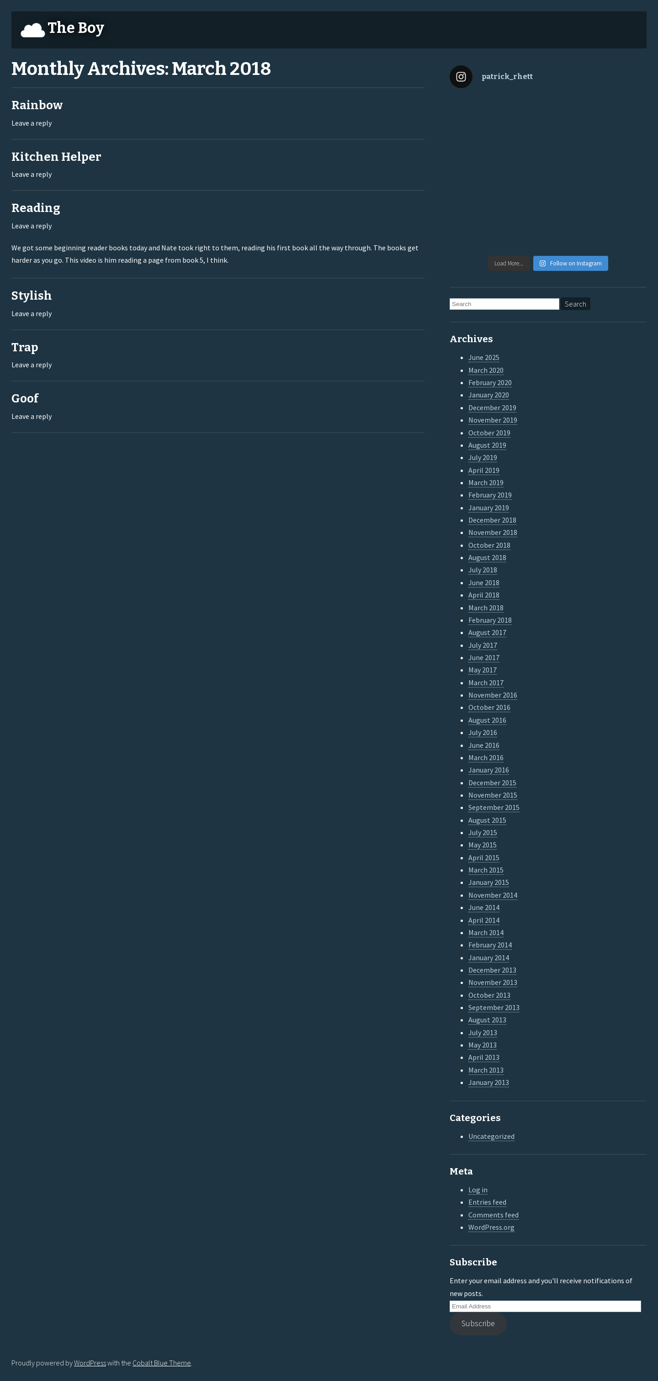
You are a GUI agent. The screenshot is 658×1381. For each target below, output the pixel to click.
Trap (24, 347)
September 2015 (494, 807)
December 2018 (492, 519)
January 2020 (488, 394)
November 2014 (492, 895)
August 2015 (487, 820)
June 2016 (483, 745)
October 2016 (489, 707)
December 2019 (492, 407)
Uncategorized (491, 1136)
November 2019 (492, 419)
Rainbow (37, 105)
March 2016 (486, 757)
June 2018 (483, 582)
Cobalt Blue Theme (162, 1362)
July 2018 (482, 569)
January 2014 (488, 957)
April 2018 (483, 594)
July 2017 (482, 645)
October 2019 (489, 432)
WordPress (90, 1362)
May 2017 (482, 669)
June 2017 (483, 657)
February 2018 (490, 619)
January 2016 (488, 769)
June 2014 (483, 907)
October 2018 (489, 545)
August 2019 (487, 445)
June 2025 (483, 357)
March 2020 (486, 370)
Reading (35, 208)
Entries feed (487, 1201)
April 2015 (483, 857)
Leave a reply (31, 122)
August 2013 (487, 1019)
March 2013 (486, 1069)
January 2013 (488, 1082)
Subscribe (478, 1323)
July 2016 (482, 732)
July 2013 (482, 1032)
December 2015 (492, 782)
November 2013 (492, 982)
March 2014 (486, 932)
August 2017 (487, 632)
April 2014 (483, 920)
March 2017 (486, 682)
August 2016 (487, 720)
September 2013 (494, 1007)
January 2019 (488, 507)
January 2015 (488, 882)
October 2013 (489, 995)
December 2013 (492, 969)
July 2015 (482, 832)
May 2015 (482, 844)
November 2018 (492, 532)
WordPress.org (491, 1227)
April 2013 (483, 1057)
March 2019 (486, 482)
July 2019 (482, 457)
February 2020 (490, 382)
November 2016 (492, 694)
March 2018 (486, 607)
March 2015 (486, 869)
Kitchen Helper (56, 157)
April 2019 (483, 470)
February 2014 (490, 944)
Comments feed (493, 1214)
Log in (478, 1189)
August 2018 (487, 557)
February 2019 (490, 494)
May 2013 (482, 1044)
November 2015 (492, 794)
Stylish (31, 296)
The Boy (76, 28)
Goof (24, 399)
